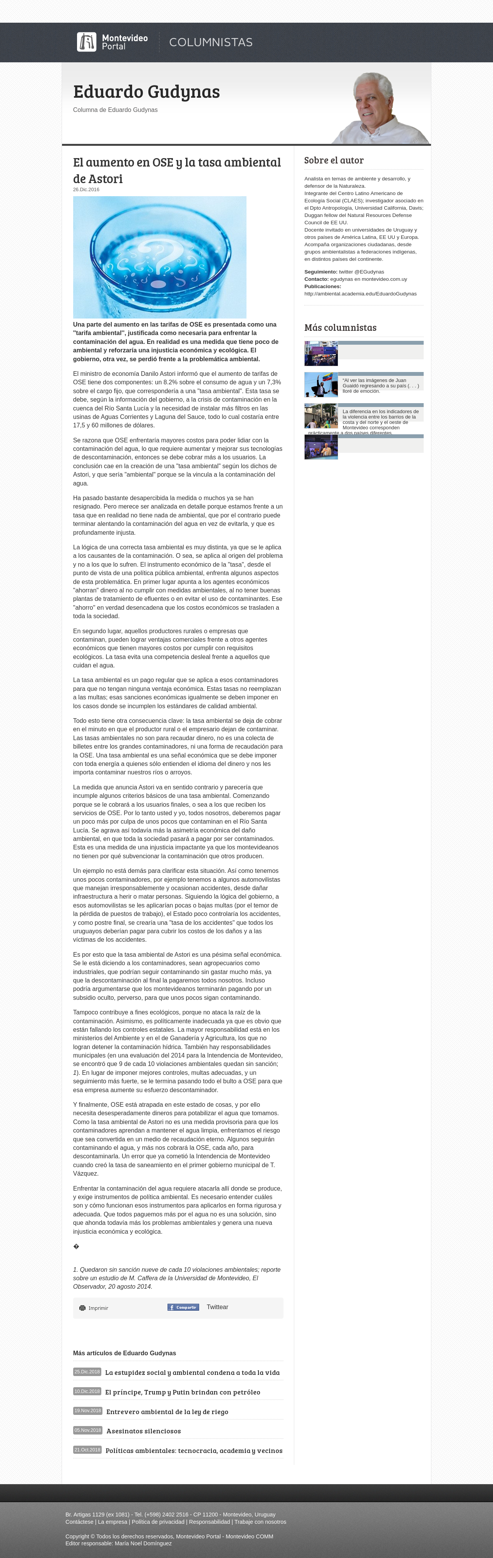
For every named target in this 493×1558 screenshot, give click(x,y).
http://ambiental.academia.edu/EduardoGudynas (360, 294)
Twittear (217, 1307)
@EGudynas (369, 272)
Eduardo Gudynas (146, 90)
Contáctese (79, 1522)
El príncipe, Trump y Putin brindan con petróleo (182, 1391)
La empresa (112, 1522)
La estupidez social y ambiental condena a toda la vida (192, 1372)
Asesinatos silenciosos (143, 1430)
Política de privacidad (158, 1522)
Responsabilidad (209, 1522)
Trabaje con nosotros (261, 1522)
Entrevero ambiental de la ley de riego (167, 1411)
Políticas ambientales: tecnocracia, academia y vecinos (194, 1450)
